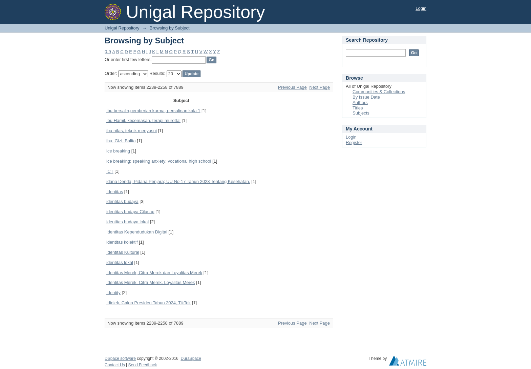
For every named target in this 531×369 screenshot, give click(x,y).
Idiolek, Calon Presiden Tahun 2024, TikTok (148, 302)
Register (354, 142)
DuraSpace (190, 358)
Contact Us (115, 365)
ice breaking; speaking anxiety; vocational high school (158, 161)
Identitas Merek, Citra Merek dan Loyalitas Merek (154, 272)
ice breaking (118, 150)
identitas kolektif (122, 242)
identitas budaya (122, 201)
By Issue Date (366, 97)
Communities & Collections (379, 91)
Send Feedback (142, 365)
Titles (358, 107)
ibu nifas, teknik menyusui (131, 130)
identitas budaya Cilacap (130, 211)
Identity (113, 292)
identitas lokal (119, 262)
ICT (109, 171)
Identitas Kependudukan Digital (136, 231)
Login (421, 8)
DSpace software (120, 358)
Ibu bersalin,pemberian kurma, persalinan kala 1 (153, 110)
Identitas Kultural (122, 252)
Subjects (361, 113)
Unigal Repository (122, 27)
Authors (360, 102)
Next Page (319, 87)
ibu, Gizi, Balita (121, 140)
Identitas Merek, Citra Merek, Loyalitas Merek (150, 282)
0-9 (108, 51)
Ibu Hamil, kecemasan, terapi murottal (143, 120)
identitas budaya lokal (127, 221)
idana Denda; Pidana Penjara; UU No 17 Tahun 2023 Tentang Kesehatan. (178, 181)
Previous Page (292, 87)
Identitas (114, 191)
